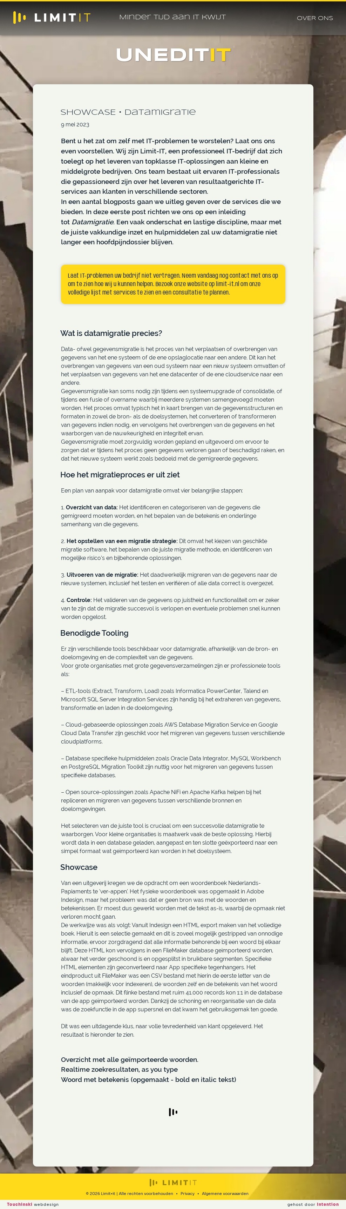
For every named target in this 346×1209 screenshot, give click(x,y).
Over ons (315, 18)
